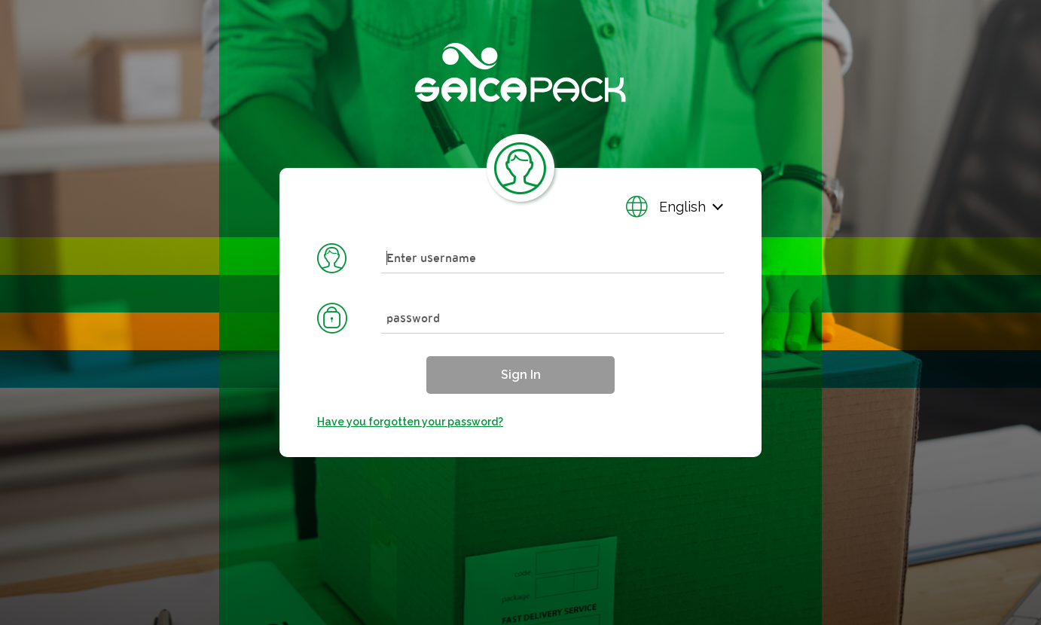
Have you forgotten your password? (410, 421)
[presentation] (520, 312)
